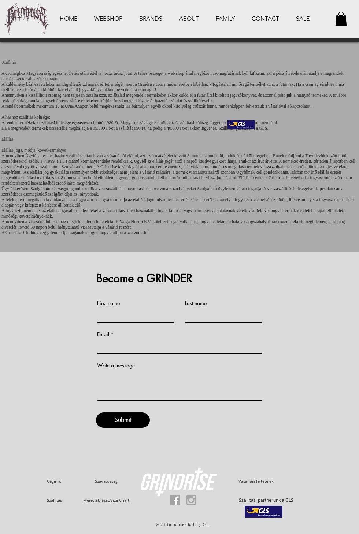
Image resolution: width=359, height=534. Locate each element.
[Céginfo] (54, 480)
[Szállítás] (54, 499)
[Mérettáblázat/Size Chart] (106, 499)
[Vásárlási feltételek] (256, 480)
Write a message (116, 365)
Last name (196, 303)
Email (103, 334)
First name (108, 303)
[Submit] (123, 420)
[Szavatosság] (106, 480)
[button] (341, 19)
